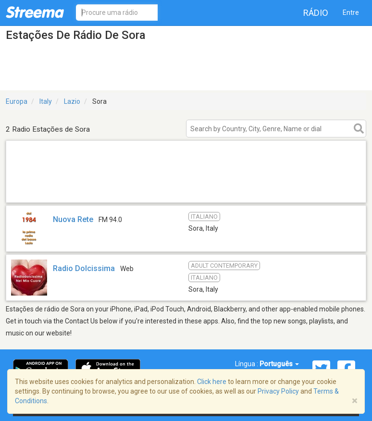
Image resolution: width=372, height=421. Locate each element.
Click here (211, 381)
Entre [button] (351, 12)
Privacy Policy (278, 391)
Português (279, 364)
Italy (45, 101)
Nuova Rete (73, 219)
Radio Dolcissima (84, 268)
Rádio (315, 13)
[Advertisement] (186, 190)
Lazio (72, 101)
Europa (16, 101)
